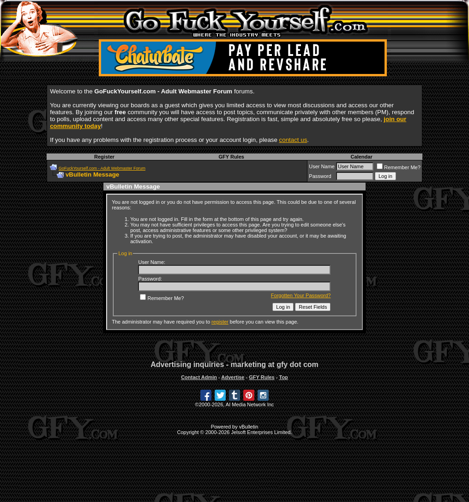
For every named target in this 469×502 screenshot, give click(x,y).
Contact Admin (199, 377)
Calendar (362, 156)
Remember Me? (399, 167)
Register (104, 156)
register (219, 321)
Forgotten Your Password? (301, 295)
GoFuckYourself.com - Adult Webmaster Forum (102, 168)
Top (283, 377)
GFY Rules (231, 156)
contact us (293, 139)
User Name (322, 166)
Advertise (232, 377)
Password (320, 176)
